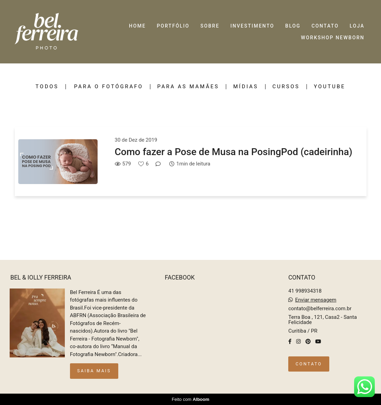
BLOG (292, 26)
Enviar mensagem (316, 300)
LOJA (357, 26)
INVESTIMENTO (252, 26)
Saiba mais (94, 370)
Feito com (190, 399)
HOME (137, 26)
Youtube (329, 86)
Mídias (245, 86)
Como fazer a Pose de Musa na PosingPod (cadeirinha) (233, 152)
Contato (308, 363)
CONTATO (325, 26)
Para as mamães (188, 86)
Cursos (286, 86)
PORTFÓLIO (173, 26)
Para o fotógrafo (108, 86)
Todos (47, 86)
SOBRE (209, 26)
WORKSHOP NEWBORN (332, 37)
